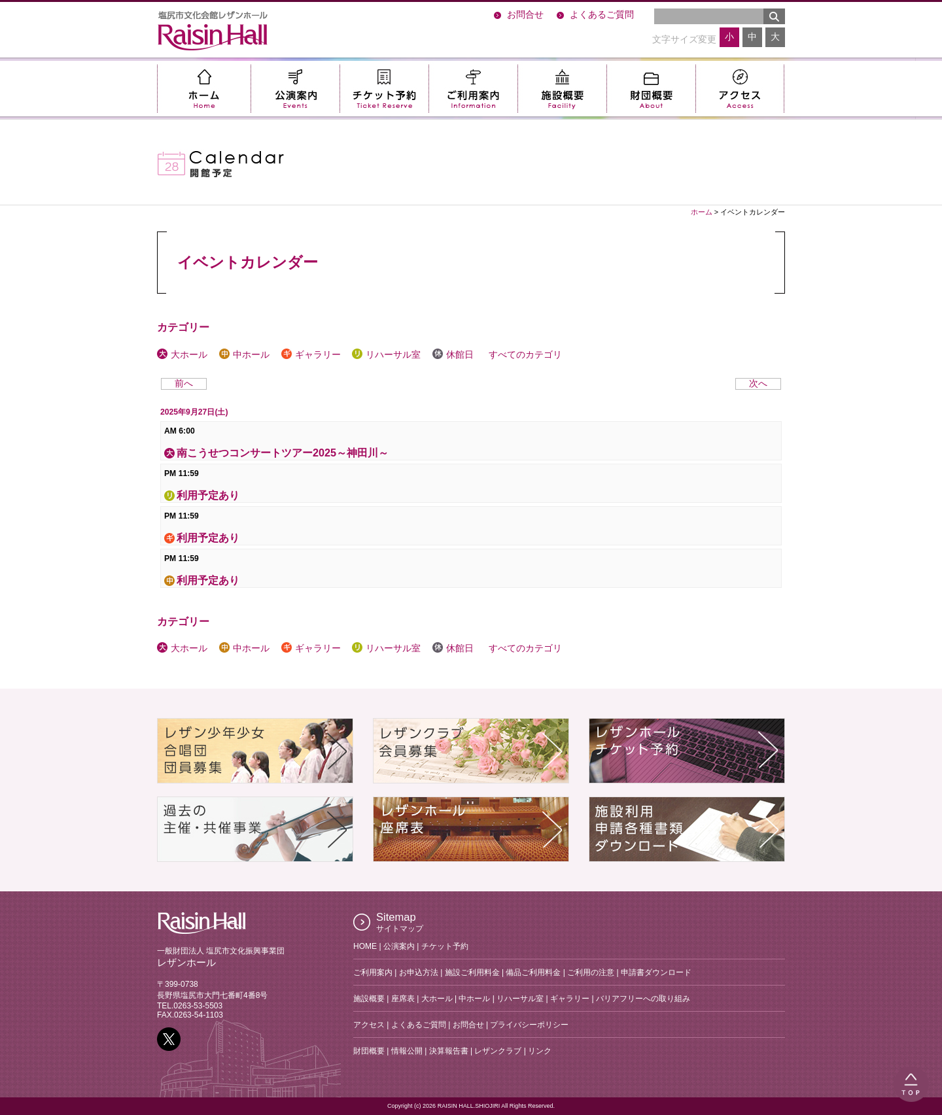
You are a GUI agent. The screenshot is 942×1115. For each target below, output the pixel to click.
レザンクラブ (497, 1050)
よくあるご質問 (602, 15)
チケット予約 (384, 88)
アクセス (739, 88)
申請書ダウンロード (656, 972)
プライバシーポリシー (529, 1024)
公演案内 (295, 88)
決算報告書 (448, 1050)
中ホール (244, 355)
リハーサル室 (386, 355)
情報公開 (407, 1050)
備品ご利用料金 (533, 972)
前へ (184, 383)
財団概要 (650, 88)
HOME (365, 946)
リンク (539, 1050)
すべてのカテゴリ (523, 355)
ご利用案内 (472, 88)
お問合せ (525, 15)
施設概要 (561, 88)
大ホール (182, 355)
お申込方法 (418, 972)
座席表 (403, 998)
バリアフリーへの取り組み (643, 998)
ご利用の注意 (590, 972)
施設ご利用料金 (472, 972)
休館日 (453, 355)
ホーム (204, 88)
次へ (758, 383)
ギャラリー (311, 355)
